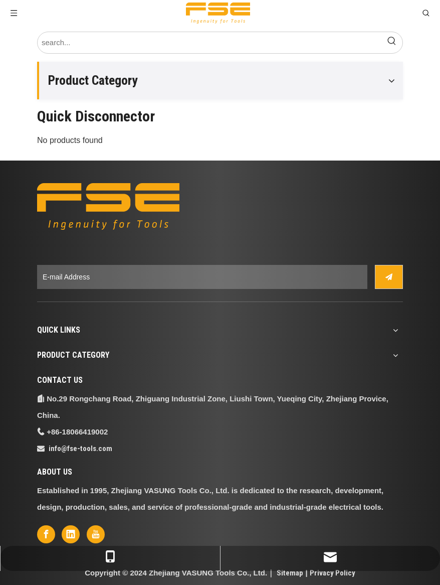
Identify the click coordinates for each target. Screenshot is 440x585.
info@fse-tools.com (80, 448)
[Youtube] (96, 534)
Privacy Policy (332, 572)
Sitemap (290, 572)
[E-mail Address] (202, 277)
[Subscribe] (389, 277)
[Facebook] (46, 534)
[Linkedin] (71, 534)
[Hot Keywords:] (391, 42)
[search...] (209, 42)
